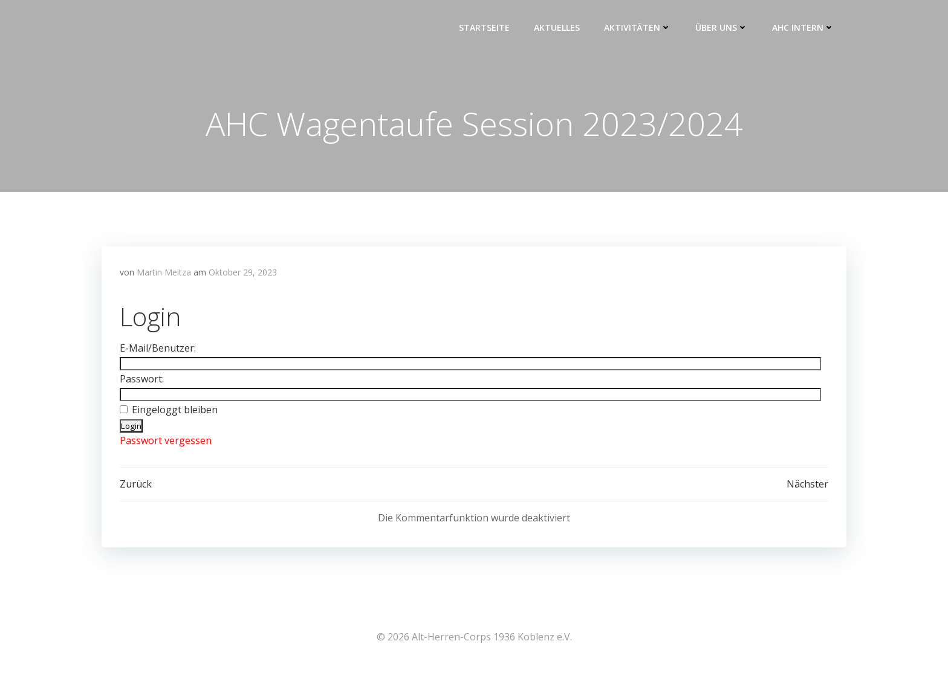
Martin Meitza (164, 272)
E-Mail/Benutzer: (158, 348)
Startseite (484, 27)
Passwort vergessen (166, 440)
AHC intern (803, 27)
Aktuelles (557, 27)
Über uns (721, 27)
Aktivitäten (637, 27)
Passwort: (142, 378)
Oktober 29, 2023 (243, 272)
